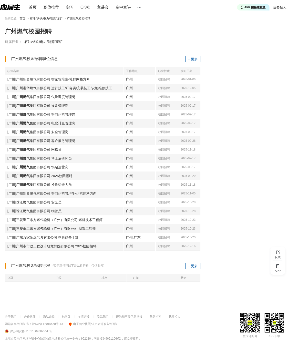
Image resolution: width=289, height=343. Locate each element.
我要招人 (280, 7)
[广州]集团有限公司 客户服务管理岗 (41, 141)
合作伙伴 (30, 316)
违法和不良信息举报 (129, 316)
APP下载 (274, 336)
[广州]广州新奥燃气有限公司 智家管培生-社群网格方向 (48, 79)
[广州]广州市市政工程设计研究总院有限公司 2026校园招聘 (51, 246)
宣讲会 (103, 7)
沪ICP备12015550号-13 (47, 324)
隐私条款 (49, 316)
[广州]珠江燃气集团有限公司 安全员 (34, 202)
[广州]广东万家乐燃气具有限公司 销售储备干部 (43, 237)
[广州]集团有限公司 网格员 (34, 149)
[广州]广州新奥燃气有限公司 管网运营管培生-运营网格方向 (52, 193)
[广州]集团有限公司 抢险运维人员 (39, 185)
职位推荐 (51, 7)
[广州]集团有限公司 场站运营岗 (37, 167)
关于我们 (11, 316)
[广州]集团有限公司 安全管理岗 (37, 132)
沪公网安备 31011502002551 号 (31, 331)
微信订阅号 (250, 336)
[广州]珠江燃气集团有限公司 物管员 (34, 211)
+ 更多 (193, 59)
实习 (70, 7)
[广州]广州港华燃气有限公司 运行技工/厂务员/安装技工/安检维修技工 (59, 88)
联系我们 (103, 316)
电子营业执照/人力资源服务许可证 (93, 324)
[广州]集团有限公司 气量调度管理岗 (41, 97)
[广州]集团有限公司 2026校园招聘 (39, 176)
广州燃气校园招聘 (78, 18)
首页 (33, 7)
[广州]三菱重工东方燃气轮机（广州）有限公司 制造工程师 (51, 229)
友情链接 (84, 316)
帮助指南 (155, 316)
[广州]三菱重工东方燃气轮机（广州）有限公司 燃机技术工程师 (55, 220)
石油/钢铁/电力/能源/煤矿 (46, 18)
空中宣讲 (123, 7)
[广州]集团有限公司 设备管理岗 (37, 106)
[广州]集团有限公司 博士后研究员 (39, 158)
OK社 (85, 7)
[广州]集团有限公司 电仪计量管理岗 (41, 123)
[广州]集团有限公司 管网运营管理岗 (41, 114)
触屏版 (66, 316)
